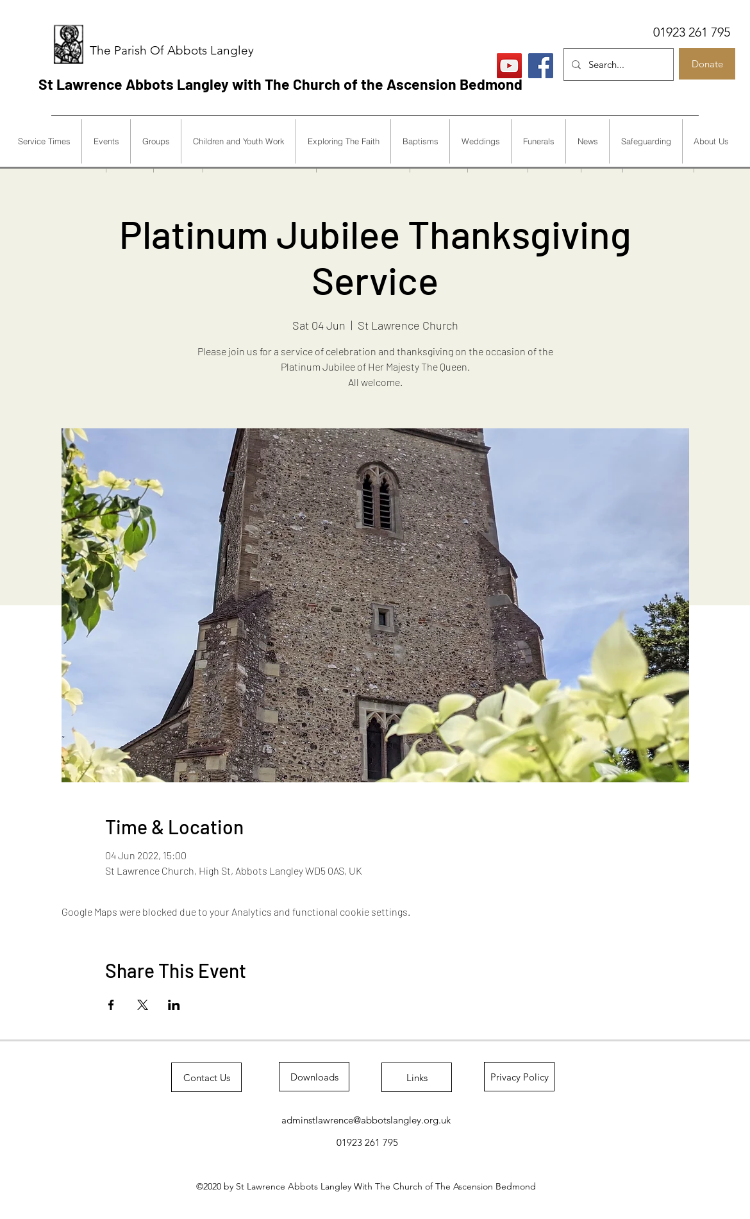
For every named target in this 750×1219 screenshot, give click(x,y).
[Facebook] (540, 65)
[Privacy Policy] (519, 1076)
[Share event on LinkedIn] (174, 1005)
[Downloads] (314, 1076)
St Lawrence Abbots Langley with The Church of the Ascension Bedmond (280, 84)
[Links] (416, 1077)
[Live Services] (509, 65)
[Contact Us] (206, 1077)
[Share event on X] (143, 1005)
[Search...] (617, 64)
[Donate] (707, 64)
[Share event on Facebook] (111, 1005)
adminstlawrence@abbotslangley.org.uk (366, 1120)
